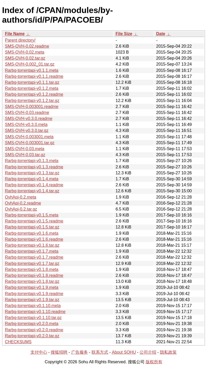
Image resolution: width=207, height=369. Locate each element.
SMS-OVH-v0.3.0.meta (26, 124)
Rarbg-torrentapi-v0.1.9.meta (31, 287)
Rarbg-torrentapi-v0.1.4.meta (31, 179)
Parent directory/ (20, 40)
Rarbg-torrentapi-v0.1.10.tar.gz (33, 317)
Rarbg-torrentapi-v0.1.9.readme (34, 293)
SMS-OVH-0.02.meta (24, 52)
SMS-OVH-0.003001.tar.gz (29, 143)
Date (160, 33)
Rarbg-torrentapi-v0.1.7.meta (31, 251)
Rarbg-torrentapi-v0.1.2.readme (34, 94)
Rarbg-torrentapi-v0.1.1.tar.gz (32, 82)
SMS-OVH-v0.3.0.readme (28, 118)
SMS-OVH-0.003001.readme (31, 106)
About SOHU (124, 352)
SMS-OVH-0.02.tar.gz (25, 58)
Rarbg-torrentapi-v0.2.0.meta (31, 323)
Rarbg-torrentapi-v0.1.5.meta (31, 215)
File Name (15, 33)
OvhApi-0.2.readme (23, 203)
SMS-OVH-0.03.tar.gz (25, 154)
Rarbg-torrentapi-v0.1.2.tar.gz (32, 100)
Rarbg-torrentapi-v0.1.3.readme (34, 167)
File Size (124, 33)
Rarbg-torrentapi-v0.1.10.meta (33, 305)
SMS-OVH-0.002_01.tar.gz (29, 64)
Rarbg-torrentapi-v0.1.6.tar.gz (32, 245)
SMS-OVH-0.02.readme (27, 46)
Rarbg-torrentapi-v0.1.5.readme (34, 221)
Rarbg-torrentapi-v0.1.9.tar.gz (32, 299)
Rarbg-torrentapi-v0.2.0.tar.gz (32, 336)
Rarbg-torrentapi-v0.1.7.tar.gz (32, 263)
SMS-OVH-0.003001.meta (29, 137)
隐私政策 (168, 352)
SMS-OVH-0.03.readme (27, 112)
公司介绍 (148, 352)
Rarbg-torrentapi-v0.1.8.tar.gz (32, 281)
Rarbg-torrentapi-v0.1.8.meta (31, 269)
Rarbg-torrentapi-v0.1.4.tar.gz (32, 191)
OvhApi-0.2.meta (20, 197)
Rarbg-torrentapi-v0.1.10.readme (35, 311)
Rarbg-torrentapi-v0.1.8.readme (34, 275)
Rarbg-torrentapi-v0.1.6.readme (34, 239)
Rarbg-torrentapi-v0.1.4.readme (34, 185)
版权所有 (154, 362)
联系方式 (100, 352)
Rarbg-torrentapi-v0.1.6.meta (31, 233)
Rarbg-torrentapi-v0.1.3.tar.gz (32, 173)
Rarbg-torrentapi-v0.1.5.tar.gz (32, 227)
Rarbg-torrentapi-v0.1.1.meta (31, 70)
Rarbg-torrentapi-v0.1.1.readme (34, 76)
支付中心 (38, 352)
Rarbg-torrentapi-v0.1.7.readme (34, 257)
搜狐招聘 (59, 352)
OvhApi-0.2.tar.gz (21, 209)
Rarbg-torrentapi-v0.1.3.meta (31, 160)
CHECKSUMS (18, 342)
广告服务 (79, 352)
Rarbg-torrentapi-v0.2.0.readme (34, 330)
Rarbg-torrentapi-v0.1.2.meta (31, 88)
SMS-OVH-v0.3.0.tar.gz (26, 130)
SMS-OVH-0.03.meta (24, 149)
